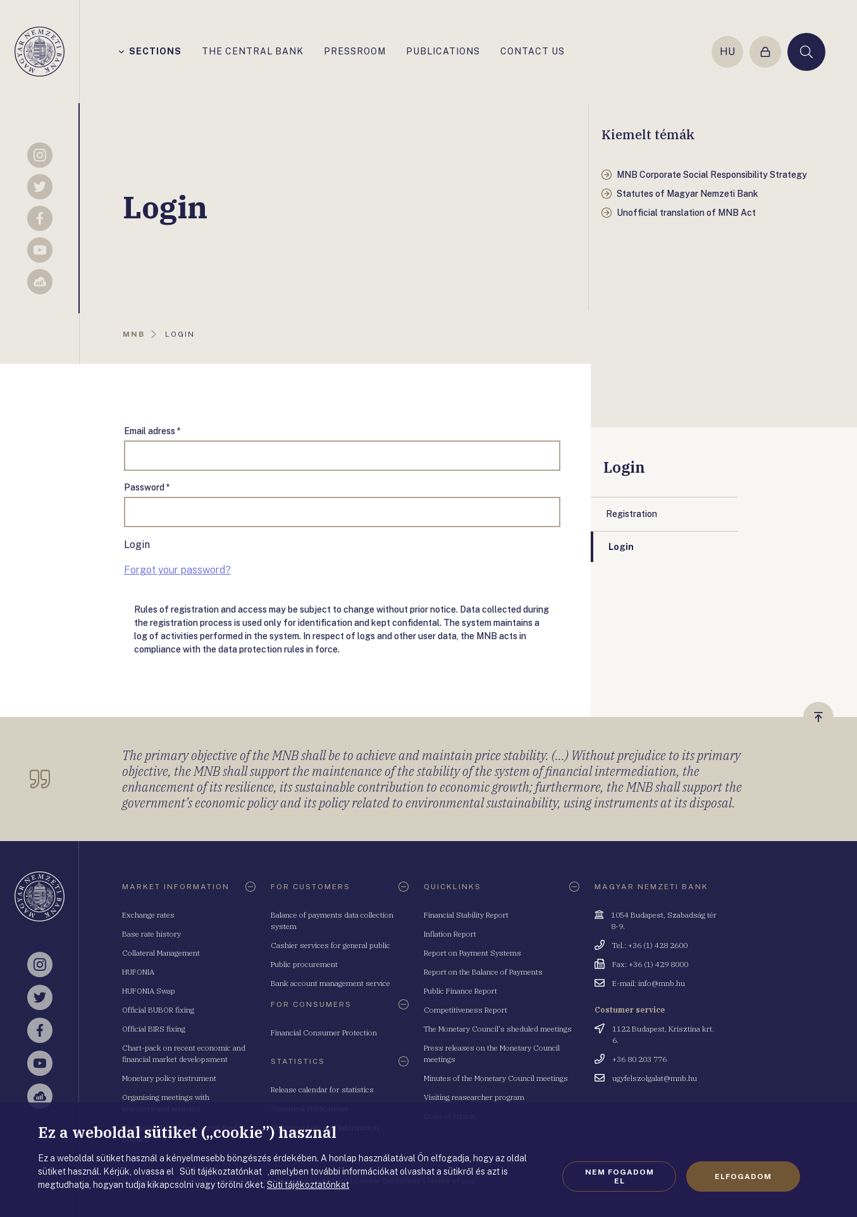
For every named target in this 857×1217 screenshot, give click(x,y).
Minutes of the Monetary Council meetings (496, 1078)
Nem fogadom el (619, 1176)
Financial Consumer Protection (324, 1032)
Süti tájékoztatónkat (308, 1185)
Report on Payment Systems (472, 953)
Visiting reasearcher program (474, 1097)
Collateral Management (161, 953)
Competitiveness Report (465, 1009)
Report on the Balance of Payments (483, 972)
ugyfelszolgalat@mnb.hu (654, 1078)
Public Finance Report (460, 990)
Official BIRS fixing (153, 1028)
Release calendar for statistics (322, 1089)
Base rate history (151, 934)
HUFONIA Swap (148, 990)
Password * (147, 487)
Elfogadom (743, 1176)
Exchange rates (148, 915)
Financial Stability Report (466, 915)
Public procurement (304, 964)
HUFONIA (138, 972)
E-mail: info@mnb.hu (648, 983)
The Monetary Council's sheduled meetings (498, 1028)
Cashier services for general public (330, 945)
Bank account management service (330, 983)
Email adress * (152, 431)
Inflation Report (450, 934)
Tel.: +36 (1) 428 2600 (649, 945)
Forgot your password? (177, 570)
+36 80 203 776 (639, 1059)
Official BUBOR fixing (158, 1009)
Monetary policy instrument (169, 1078)
